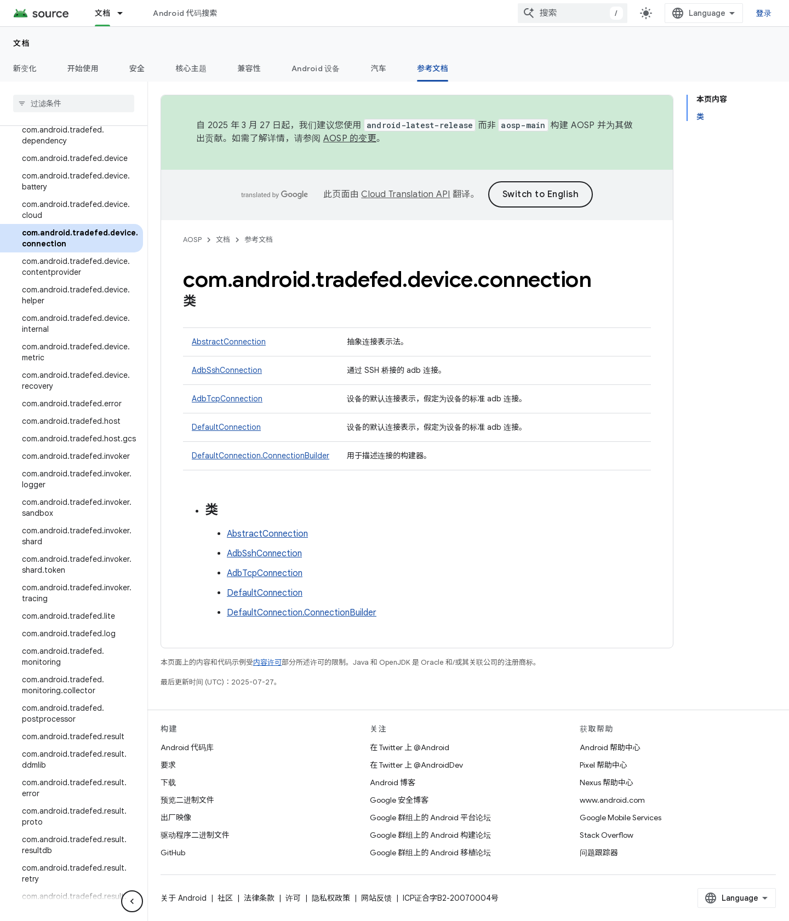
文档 (21, 43)
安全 (137, 68)
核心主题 (191, 68)
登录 (764, 13)
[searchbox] (73, 103)
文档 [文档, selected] (103, 13)
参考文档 (258, 239)
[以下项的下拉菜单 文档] (125, 13)
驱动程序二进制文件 (195, 835)
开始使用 (83, 68)
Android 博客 (392, 782)
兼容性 (249, 68)
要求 (168, 765)
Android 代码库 (187, 747)
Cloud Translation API (405, 194)
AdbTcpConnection (227, 399)
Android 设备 (315, 68)
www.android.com (612, 800)
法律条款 (259, 898)
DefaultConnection (226, 427)
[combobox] (572, 13)
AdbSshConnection (227, 370)
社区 (225, 898)
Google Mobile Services (620, 817)
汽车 (379, 68)
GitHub (173, 852)
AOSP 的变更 (349, 138)
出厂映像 (176, 817)
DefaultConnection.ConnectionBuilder (260, 455)
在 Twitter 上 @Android (409, 747)
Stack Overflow (606, 835)
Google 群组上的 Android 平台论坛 (430, 817)
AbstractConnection (229, 342)
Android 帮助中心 (610, 747)
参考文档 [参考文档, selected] (432, 68)
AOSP (192, 239)
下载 (168, 782)
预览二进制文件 (187, 800)
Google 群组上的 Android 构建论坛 (430, 835)
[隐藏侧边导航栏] (132, 901)
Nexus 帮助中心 (606, 782)
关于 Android (184, 898)
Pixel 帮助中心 (603, 765)
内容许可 (267, 662)
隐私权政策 (331, 898)
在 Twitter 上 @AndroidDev (416, 765)
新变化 (25, 68)
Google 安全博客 (399, 800)
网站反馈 (376, 898)
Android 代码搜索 (185, 13)
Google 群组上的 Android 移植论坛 (430, 852)
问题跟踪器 (599, 852)
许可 (293, 898)
